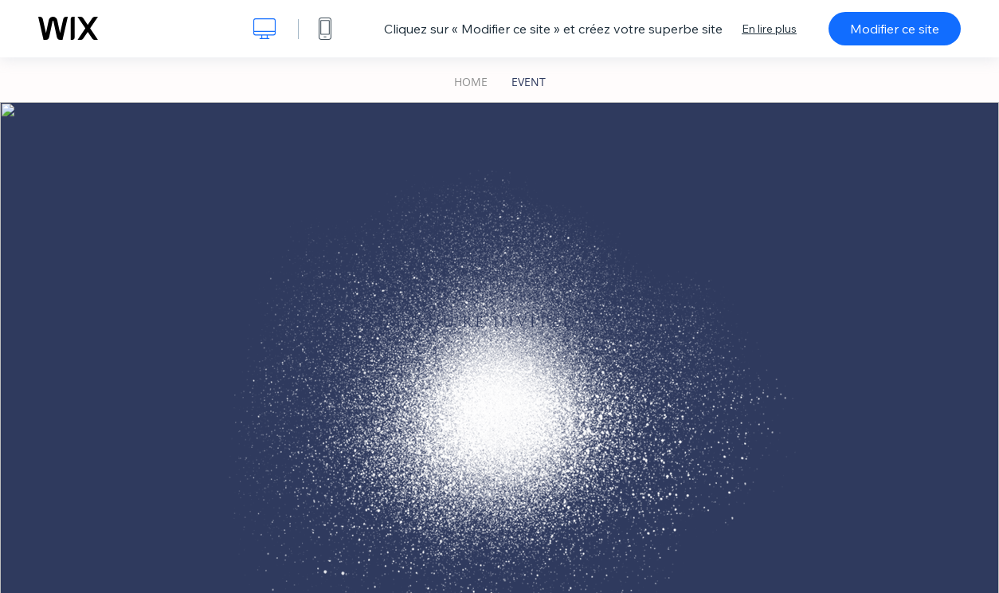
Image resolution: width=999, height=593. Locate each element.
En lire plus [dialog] (769, 29)
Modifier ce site (894, 29)
